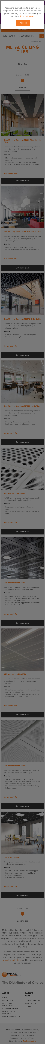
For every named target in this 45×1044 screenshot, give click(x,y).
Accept (23, 22)
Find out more (26, 16)
